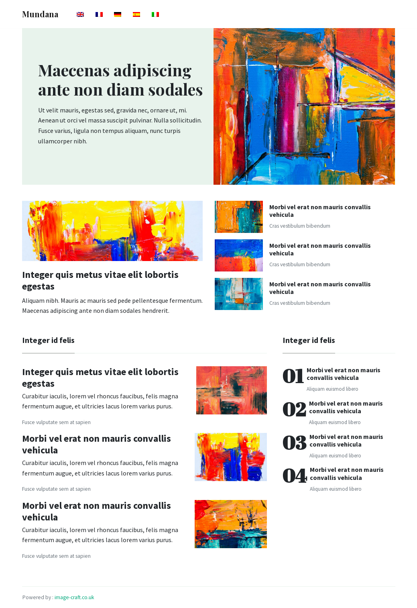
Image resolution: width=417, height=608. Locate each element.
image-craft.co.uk (74, 597)
